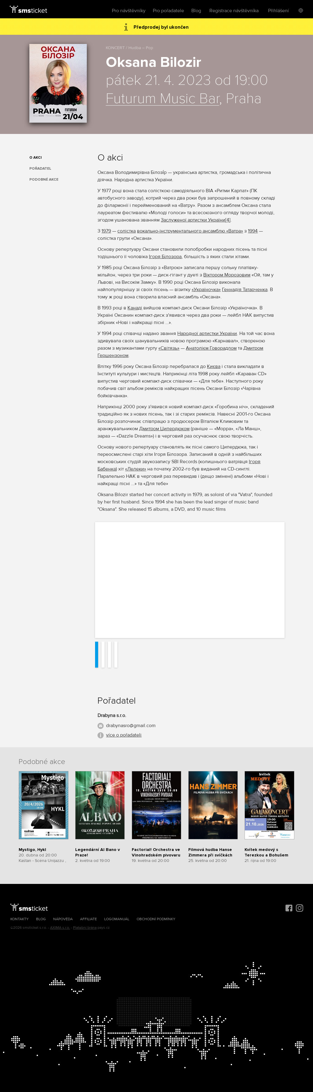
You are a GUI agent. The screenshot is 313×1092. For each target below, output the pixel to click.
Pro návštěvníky (128, 11)
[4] (227, 220)
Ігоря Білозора (165, 257)
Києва (213, 366)
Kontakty (19, 919)
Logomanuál (116, 919)
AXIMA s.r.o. (60, 927)
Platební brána (85, 927)
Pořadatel (40, 168)
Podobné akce (43, 179)
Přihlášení (278, 11)
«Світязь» (168, 348)
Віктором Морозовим (226, 275)
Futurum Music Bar (162, 99)
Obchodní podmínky (156, 919)
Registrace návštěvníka (234, 11)
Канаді (134, 308)
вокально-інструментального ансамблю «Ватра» (190, 231)
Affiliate (88, 919)
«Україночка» (206, 290)
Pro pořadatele (168, 11)
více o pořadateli (124, 735)
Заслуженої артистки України (193, 220)
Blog (196, 11)
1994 (253, 231)
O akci (35, 157)
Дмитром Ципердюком (164, 429)
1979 (106, 231)
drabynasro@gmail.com (131, 726)
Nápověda (63, 919)
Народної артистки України (207, 333)
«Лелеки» (135, 469)
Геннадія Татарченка (244, 290)
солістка (126, 231)
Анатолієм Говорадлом (211, 348)
